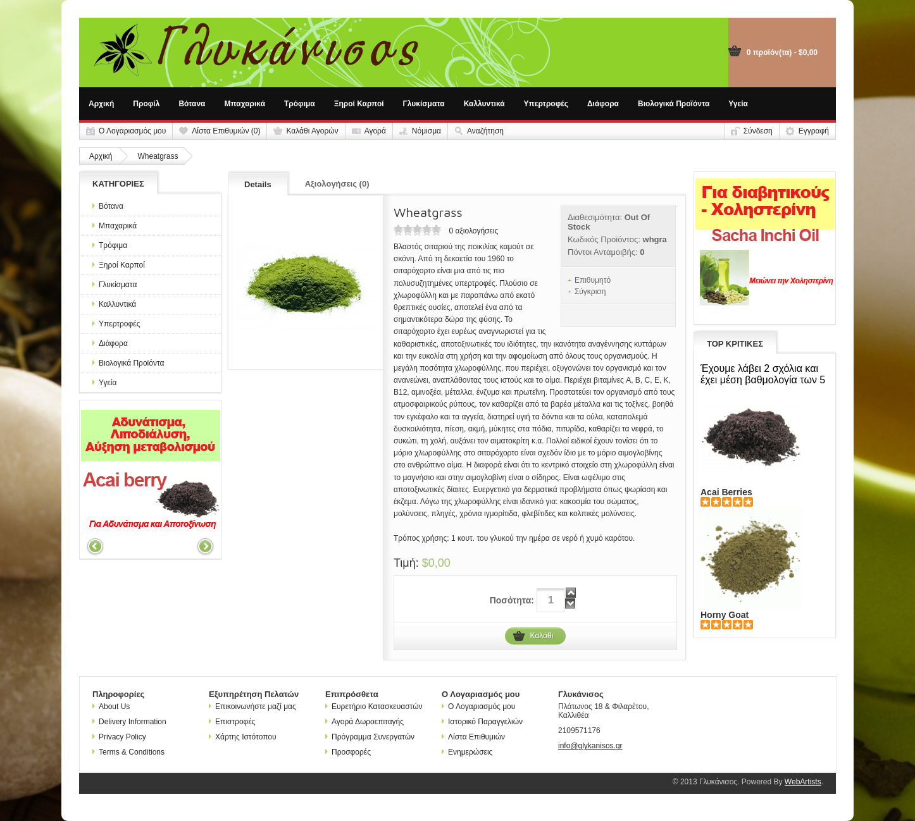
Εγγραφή (814, 131)
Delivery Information (129, 721)
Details (257, 184)
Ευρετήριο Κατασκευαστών (374, 706)
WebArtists (803, 781)
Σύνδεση (758, 131)
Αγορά (375, 131)
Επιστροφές (232, 721)
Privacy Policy (119, 736)
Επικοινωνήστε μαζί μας (252, 706)
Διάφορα (603, 103)
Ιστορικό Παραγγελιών (482, 721)
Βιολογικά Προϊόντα (673, 103)
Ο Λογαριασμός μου (132, 131)
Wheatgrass (157, 156)
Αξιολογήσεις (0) (337, 183)
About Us (111, 706)
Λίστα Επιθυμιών (473, 736)
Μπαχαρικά (245, 103)
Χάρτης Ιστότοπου (243, 736)
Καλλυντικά (484, 103)
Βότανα (191, 103)
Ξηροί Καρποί (359, 103)
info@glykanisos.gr (590, 745)
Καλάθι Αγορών (312, 131)
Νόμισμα (426, 131)
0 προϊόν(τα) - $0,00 (782, 52)
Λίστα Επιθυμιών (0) (226, 131)
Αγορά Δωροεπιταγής (364, 721)
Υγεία (738, 103)
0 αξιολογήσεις (473, 230)
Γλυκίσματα (424, 103)
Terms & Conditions (128, 752)
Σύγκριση (590, 291)
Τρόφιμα (299, 103)
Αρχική (101, 103)
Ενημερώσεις (467, 752)
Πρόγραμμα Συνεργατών (369, 736)
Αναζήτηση (485, 131)
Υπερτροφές (546, 103)
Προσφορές (348, 752)
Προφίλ (146, 103)
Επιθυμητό (593, 280)
